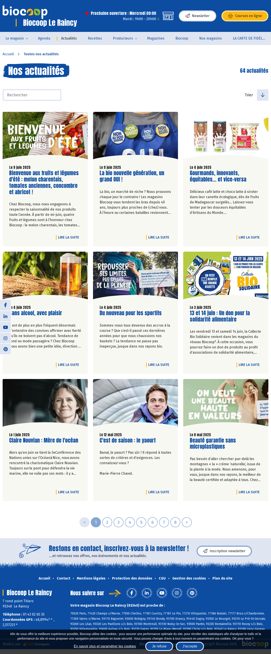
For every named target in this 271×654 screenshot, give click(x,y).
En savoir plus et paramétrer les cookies (105, 646)
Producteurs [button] (123, 38)
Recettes (95, 38)
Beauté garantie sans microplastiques (215, 443)
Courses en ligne (245, 16)
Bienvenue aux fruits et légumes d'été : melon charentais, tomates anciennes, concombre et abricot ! (44, 182)
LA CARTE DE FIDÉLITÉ (250, 38)
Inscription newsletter (224, 551)
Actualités (69, 38)
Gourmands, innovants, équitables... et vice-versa (218, 176)
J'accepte (190, 646)
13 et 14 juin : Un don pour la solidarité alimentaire (220, 316)
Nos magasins (210, 38)
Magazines (155, 38)
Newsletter (197, 16)
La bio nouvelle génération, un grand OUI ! (132, 176)
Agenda (44, 38)
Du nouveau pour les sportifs (131, 313)
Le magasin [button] (14, 38)
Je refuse (159, 646)
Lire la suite (69, 237)
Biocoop (181, 38)
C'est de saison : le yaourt (128, 440)
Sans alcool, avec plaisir (35, 313)
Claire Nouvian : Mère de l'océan (43, 440)
